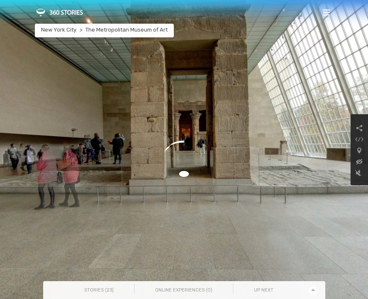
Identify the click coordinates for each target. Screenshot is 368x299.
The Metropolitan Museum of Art (126, 30)
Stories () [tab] (99, 290)
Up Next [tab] (263, 290)
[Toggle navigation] (326, 12)
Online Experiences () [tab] (183, 290)
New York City (58, 30)
